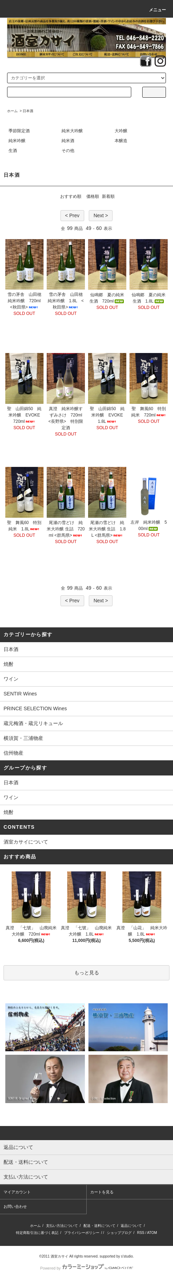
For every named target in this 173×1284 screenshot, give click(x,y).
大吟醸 (121, 130)
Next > (100, 215)
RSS (140, 1233)
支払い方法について (62, 1226)
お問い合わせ (15, 1206)
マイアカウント (17, 1192)
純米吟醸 (16, 140)
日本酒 (28, 111)
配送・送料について (99, 1226)
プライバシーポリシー (81, 1233)
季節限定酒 (19, 130)
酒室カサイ (59, 1256)
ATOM (152, 1233)
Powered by (86, 1268)
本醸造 (121, 140)
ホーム (12, 111)
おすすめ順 (70, 196)
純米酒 (68, 140)
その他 (68, 150)
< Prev (72, 215)
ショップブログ (119, 1233)
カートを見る (102, 1192)
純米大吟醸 (72, 130)
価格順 (92, 196)
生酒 (12, 150)
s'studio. (127, 1256)
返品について (131, 1226)
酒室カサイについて (26, 842)
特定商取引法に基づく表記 (37, 1233)
